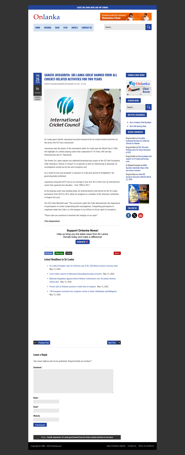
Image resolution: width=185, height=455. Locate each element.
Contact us (87, 27)
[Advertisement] (92, 52)
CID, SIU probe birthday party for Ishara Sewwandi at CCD (138, 150)
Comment (38, 92)
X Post (68, 253)
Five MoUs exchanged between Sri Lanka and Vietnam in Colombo (137, 141)
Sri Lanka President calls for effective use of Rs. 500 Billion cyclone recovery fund (83, 266)
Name (36, 397)
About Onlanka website (116, 446)
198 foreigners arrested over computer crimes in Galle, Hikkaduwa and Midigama (83, 291)
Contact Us (132, 446)
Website (36, 415)
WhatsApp (59, 253)
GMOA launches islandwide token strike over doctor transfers (137, 168)
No (37, 88)
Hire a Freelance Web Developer (140, 122)
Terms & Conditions (146, 446)
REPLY (117, 253)
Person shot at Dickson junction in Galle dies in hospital (72, 286)
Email (36, 406)
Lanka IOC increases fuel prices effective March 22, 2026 (138, 177)
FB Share (48, 253)
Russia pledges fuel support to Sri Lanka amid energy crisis (139, 159)
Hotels (75, 27)
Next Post (112, 342)
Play (65, 27)
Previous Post (44, 342)
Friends (47, 27)
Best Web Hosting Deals (138, 126)
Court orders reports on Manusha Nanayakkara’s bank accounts (75, 274)
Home (37, 27)
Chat (57, 27)
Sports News (37, 98)
